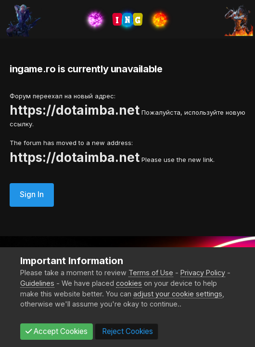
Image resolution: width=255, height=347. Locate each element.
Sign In (32, 194)
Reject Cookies (126, 331)
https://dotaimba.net (75, 110)
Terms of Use (150, 272)
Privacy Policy (202, 272)
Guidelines (37, 283)
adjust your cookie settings (177, 294)
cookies (129, 283)
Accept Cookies (57, 331)
